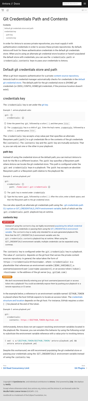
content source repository (66, 76)
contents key (11, 38)
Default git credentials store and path (18, 28)
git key (45, 104)
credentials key (10, 32)
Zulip (71, 382)
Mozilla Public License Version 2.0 (16, 391)
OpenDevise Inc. (19, 382)
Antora (6, 3)
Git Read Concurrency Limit (16, 368)
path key (9, 35)
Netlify (8, 384)
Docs (17, 3)
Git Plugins (80, 368)
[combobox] (72, 3)
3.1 (83, 10)
